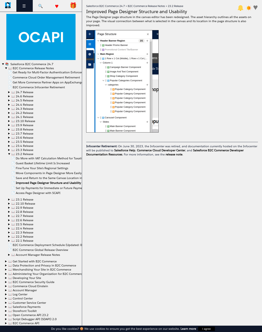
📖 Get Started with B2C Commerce (32, 261)
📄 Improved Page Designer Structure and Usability (46, 183)
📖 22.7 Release (22, 216)
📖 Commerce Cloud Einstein (28, 286)
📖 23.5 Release (22, 142)
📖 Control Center (20, 298)
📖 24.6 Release (22, 96)
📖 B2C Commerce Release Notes (31, 68)
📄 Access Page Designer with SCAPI (35, 193)
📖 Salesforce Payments (24, 307)
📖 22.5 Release (22, 224)
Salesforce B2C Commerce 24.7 (31, 64)
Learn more (188, 329)
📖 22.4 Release (22, 228)
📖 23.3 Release (22, 150)
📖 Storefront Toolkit (22, 311)
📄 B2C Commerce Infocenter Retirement (36, 87)
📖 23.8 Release (22, 129)
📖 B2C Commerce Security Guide (31, 282)
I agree (206, 328)
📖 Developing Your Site (24, 278)
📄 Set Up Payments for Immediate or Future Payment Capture (54, 188)
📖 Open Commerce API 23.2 (28, 315)
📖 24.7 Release (22, 92)
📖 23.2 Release (22, 154)
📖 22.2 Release (22, 236)
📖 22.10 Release (23, 203)
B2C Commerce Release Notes (146, 6)
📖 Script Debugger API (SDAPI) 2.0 (32, 319)
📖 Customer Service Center (27, 303)
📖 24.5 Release (22, 100)
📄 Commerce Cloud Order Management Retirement (44, 77)
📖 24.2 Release (22, 113)
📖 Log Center (17, 294)
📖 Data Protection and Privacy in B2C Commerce (42, 265)
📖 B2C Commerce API (23, 323)
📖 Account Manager (22, 290)
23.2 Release (175, 6)
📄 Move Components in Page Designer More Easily (46, 173)
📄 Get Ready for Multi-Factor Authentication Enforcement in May (53, 72)
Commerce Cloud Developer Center (161, 150)
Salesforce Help (124, 150)
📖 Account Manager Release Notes (35, 255)
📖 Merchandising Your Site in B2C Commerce (39, 269)
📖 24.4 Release (22, 105)
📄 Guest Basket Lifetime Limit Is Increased (40, 163)
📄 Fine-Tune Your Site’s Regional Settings (39, 168)
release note (174, 154)
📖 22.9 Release (22, 208)
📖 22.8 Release (22, 212)
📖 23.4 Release (22, 146)
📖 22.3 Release (22, 232)
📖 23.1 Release (22, 199)
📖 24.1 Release (22, 117)
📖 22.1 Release (22, 240)
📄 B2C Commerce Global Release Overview (38, 250)
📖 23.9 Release (22, 125)
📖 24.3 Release (22, 109)
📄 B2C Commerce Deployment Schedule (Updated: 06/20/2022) (53, 245)
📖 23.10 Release (23, 121)
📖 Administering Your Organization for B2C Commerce (46, 274)
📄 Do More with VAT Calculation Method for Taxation (48, 158)
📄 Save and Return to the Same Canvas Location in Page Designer (56, 178)
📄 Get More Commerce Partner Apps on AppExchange (45, 82)
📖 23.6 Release (22, 137)
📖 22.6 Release (22, 220)
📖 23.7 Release (22, 133)
